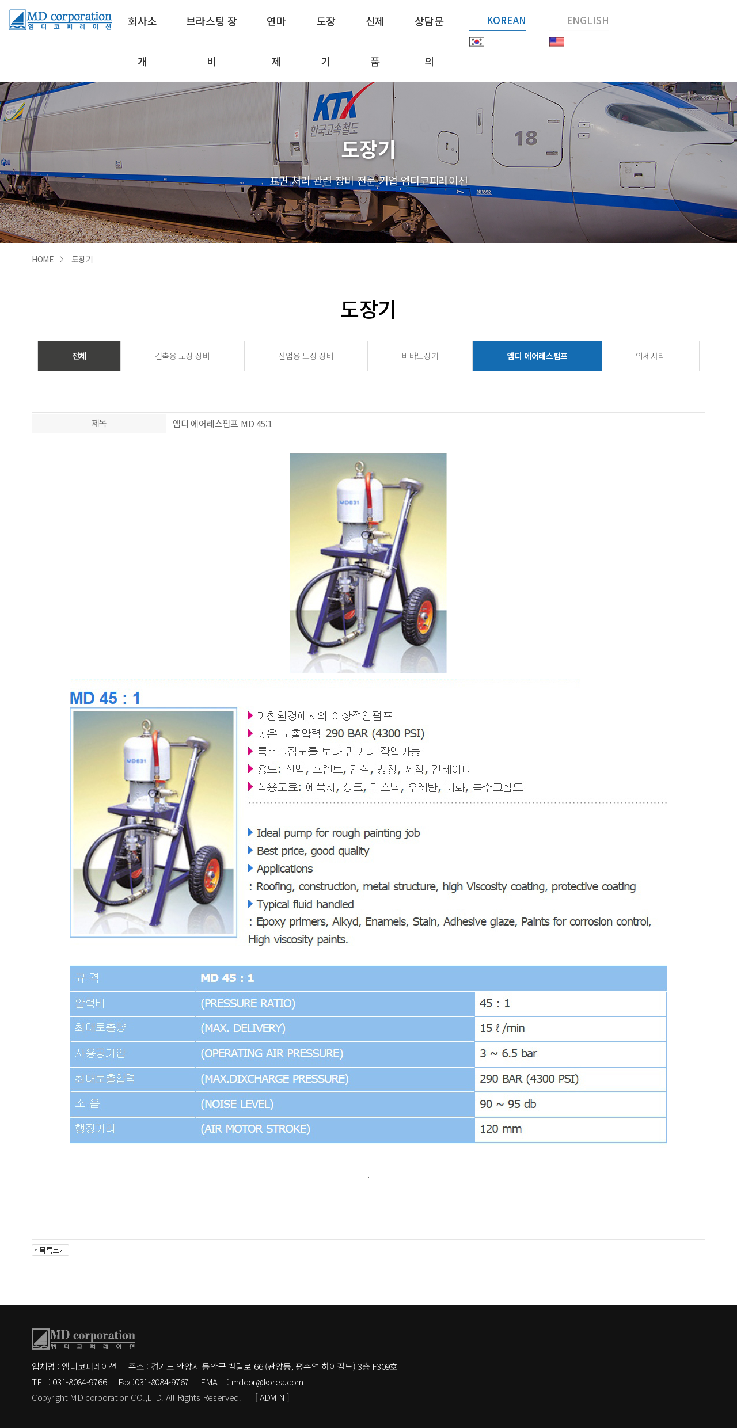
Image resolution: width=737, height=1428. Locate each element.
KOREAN (506, 20)
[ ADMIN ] (273, 1397)
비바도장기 (420, 355)
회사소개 (141, 40)
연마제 (275, 40)
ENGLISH (588, 20)
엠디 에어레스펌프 (537, 355)
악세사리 (650, 355)
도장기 (325, 40)
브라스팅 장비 (211, 40)
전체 (79, 355)
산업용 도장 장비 (305, 355)
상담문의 (428, 40)
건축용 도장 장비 (182, 355)
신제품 (374, 40)
